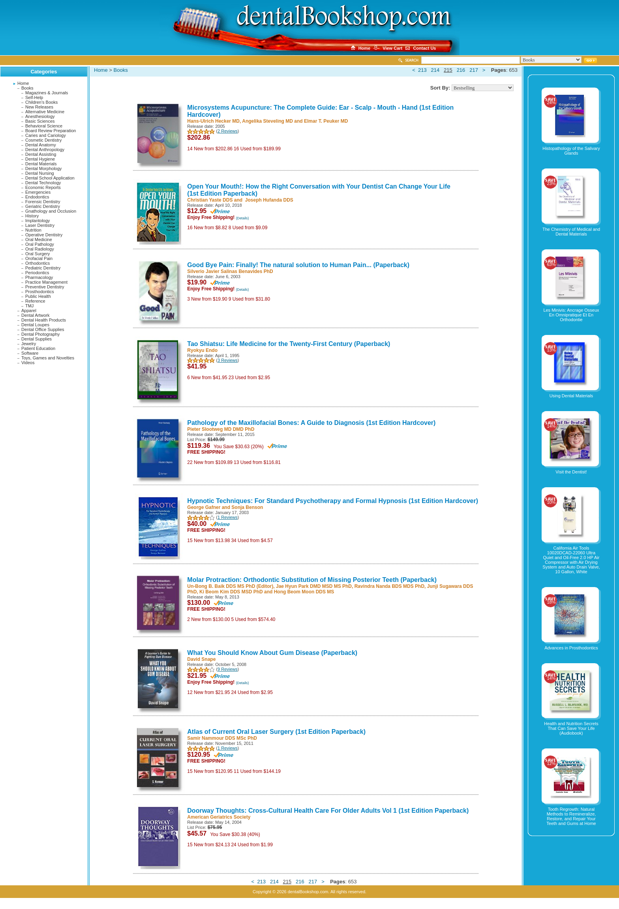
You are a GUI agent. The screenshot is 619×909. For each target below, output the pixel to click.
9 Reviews (228, 669)
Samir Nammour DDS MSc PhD (222, 738)
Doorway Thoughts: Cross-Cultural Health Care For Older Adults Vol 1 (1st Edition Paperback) (328, 810)
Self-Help (34, 97)
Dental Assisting (40, 154)
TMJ (29, 305)
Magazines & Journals (46, 92)
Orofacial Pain (39, 258)
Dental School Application (50, 178)
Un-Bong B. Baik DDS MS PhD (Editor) (230, 586)
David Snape (201, 659)
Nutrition (33, 230)
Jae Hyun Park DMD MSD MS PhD (314, 586)
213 (422, 70)
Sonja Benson (247, 507)
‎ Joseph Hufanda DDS (268, 200)
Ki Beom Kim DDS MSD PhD (231, 592)
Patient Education (38, 348)
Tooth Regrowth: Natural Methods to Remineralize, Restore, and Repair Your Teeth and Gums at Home (571, 816)
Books (27, 88)
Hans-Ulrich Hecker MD (213, 121)
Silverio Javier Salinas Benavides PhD (230, 271)
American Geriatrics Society (218, 817)
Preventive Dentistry (44, 286)
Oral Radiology (39, 249)
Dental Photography (40, 334)
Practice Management (46, 282)
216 (461, 70)
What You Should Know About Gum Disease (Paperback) (272, 652)
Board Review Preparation (50, 130)
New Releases (39, 107)
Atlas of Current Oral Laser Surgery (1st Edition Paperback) (276, 731)
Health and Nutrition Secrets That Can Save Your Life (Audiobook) (571, 728)
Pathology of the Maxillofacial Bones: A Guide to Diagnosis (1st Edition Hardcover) (311, 422)
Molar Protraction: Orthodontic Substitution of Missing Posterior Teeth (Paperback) (312, 579)
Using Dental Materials (571, 395)
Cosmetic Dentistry (43, 140)
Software (29, 353)
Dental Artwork (35, 315)
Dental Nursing (39, 173)
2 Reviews (228, 131)
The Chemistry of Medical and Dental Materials (571, 231)
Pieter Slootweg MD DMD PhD (220, 429)
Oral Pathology (39, 244)
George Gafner (203, 507)
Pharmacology (39, 277)
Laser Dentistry (39, 225)
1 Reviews (228, 517)
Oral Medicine (38, 239)
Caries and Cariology (45, 135)
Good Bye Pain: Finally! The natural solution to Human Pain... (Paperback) (298, 265)
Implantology (37, 220)
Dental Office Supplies (42, 329)
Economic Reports (43, 187)
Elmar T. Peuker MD (326, 121)
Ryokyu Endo (202, 350)
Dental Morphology (43, 168)
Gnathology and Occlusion (50, 211)
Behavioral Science (43, 125)
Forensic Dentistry (42, 201)
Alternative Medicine (44, 111)
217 (473, 70)
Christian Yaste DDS (210, 200)
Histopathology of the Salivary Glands (571, 150)
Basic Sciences (40, 121)
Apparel (28, 310)
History (32, 215)
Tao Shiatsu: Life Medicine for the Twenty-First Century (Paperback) (288, 343)
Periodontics (37, 272)
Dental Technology (43, 182)
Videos (27, 362)
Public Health (38, 296)
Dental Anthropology (44, 149)
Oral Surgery (37, 253)
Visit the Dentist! (571, 471)
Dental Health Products (43, 320)
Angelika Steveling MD (267, 121)
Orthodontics (37, 263)
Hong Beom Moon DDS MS (304, 592)
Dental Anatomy (40, 144)
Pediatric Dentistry (42, 268)
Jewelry (28, 343)
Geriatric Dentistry (42, 206)
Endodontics (37, 197)
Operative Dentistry (43, 234)
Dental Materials (40, 163)
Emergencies (38, 192)
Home (23, 83)
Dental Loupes (35, 324)
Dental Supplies (36, 339)
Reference (35, 301)
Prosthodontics (39, 291)
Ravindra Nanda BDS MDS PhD (389, 586)
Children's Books (41, 102)
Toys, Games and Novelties (47, 357)
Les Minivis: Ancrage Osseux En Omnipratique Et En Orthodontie (571, 315)
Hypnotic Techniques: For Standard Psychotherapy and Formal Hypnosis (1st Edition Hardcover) (332, 501)
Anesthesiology (40, 116)
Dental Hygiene (40, 159)
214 (435, 70)
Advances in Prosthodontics (571, 647)
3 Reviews (228, 360)
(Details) (242, 218)
